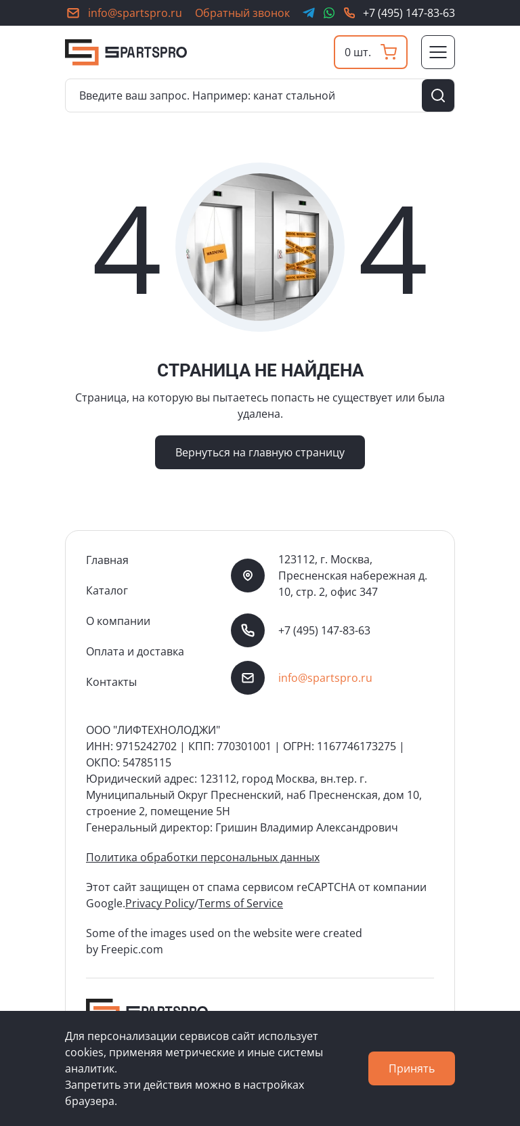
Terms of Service (240, 903)
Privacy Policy (159, 903)
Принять (412, 1068)
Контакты (111, 681)
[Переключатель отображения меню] (438, 52)
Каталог (107, 590)
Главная (107, 560)
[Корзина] (371, 52)
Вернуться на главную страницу (260, 452)
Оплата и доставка (135, 651)
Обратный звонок (242, 12)
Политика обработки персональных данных (203, 857)
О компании (118, 620)
